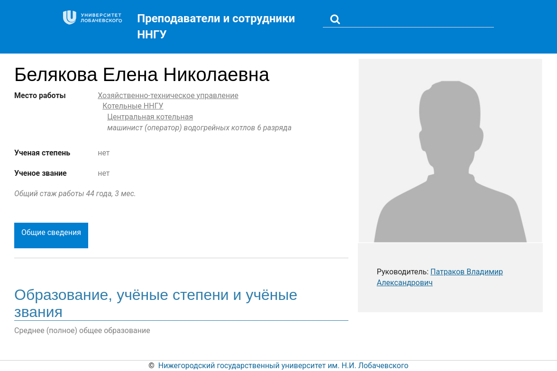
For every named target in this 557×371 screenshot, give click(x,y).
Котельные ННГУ (132, 105)
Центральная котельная (150, 116)
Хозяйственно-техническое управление (168, 95)
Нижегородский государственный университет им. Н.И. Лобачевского (283, 365)
